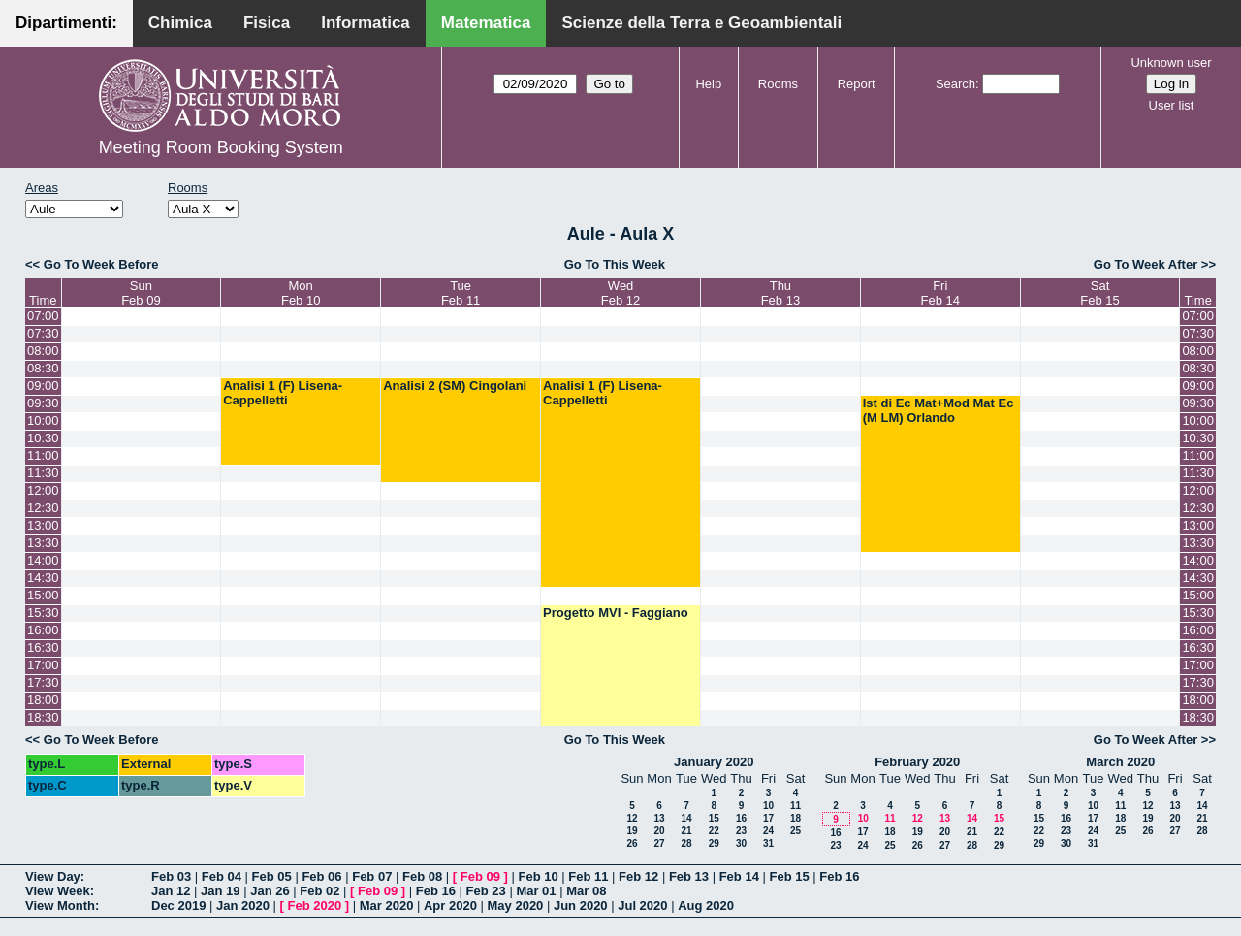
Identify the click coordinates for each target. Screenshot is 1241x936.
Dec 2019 (178, 905)
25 (795, 830)
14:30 (43, 577)
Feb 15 (789, 876)
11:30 (43, 473)
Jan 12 (170, 891)
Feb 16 (839, 876)
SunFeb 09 (140, 292)
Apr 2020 (450, 905)
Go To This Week (614, 264)
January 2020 (713, 762)
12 (631, 818)
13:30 (43, 542)
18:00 (43, 700)
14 (686, 818)
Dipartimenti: (66, 23)
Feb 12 (638, 876)
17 (768, 818)
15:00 (43, 595)
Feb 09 (480, 876)
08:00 (43, 350)
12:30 (43, 507)
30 (741, 843)
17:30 (43, 682)
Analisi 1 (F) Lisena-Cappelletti (282, 392)
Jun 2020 (581, 905)
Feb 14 (739, 876)
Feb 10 (537, 876)
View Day (52, 876)
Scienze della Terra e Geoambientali (701, 23)
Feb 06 (321, 876)
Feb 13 (689, 876)
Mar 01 (536, 891)
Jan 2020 (243, 905)
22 (714, 830)
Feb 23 (486, 891)
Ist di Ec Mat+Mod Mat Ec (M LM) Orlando (938, 410)
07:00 (43, 315)
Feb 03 (171, 876)
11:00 (43, 455)
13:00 (43, 525)
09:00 (43, 385)
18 (795, 818)
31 (768, 843)
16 (741, 818)
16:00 (43, 630)
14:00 (43, 560)
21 (686, 830)
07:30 (43, 333)
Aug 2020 (706, 905)
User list (1171, 105)
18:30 (43, 717)
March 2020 (1120, 762)
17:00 (43, 665)
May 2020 (516, 905)
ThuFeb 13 (780, 292)
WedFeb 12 (620, 292)
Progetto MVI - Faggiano (615, 612)
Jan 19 (220, 891)
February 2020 (917, 762)
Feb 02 (319, 891)
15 (714, 818)
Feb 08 (422, 876)
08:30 (43, 368)
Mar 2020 (387, 905)
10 (768, 805)
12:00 (43, 490)
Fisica (266, 23)
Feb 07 (372, 876)
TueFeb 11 (460, 292)
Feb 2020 (315, 905)
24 (768, 830)
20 (658, 830)
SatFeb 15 (1099, 292)
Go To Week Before (101, 264)
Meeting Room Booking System (221, 147)
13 (658, 818)
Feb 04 (221, 876)
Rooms (778, 84)
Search (955, 84)
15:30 (43, 612)
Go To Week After (1145, 264)
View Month (60, 905)
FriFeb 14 (939, 292)
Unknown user (1170, 62)
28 (686, 843)
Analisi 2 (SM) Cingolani (454, 385)
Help (708, 84)
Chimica (180, 23)
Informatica (365, 23)
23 (741, 830)
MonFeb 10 (300, 292)
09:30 (43, 403)
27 (658, 843)
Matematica (486, 23)
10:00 (43, 420)
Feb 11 (588, 876)
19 (631, 830)
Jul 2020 (642, 905)
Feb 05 (272, 876)
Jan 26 (269, 891)
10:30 (43, 438)
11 (795, 805)
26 (631, 843)
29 (714, 843)
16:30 (43, 647)
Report (856, 84)
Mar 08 (586, 891)
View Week (57, 891)
